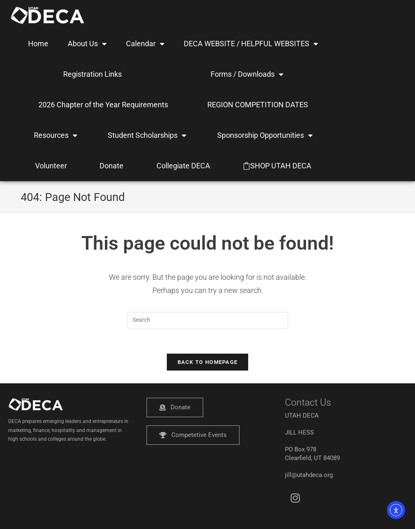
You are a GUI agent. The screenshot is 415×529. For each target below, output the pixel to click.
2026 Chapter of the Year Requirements (103, 104)
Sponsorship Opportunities (265, 135)
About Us (87, 44)
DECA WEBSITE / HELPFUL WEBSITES (251, 44)
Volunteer (51, 165)
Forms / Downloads (247, 74)
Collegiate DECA (183, 165)
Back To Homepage (208, 362)
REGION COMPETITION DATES (257, 104)
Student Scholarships (147, 135)
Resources (55, 135)
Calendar (145, 44)
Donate (111, 165)
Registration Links (92, 74)
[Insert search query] (207, 320)
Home (38, 43)
